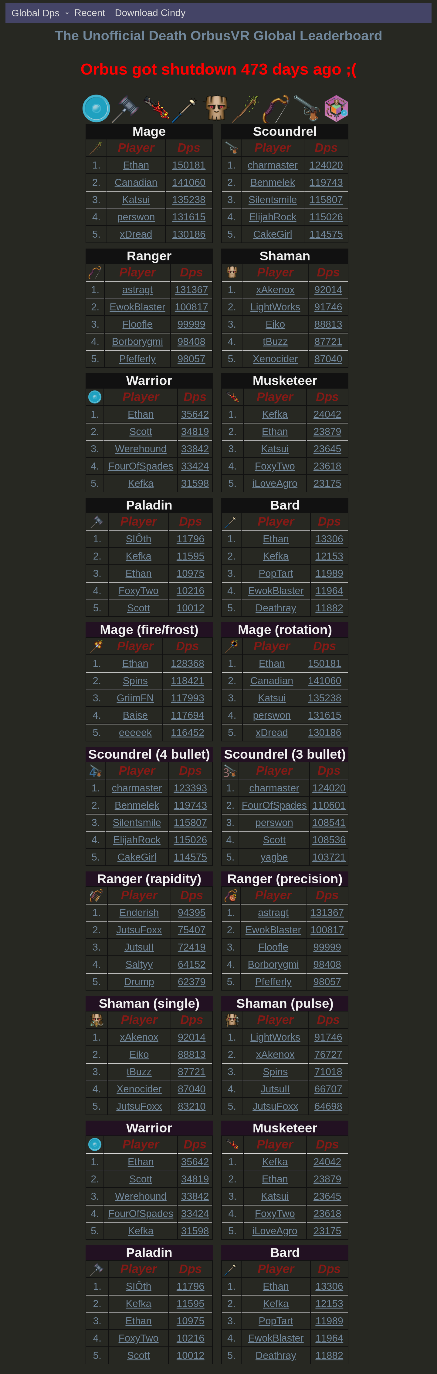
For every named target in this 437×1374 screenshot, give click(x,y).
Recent (89, 12)
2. (96, 182)
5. (96, 234)
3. (96, 199)
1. (96, 165)
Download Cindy (150, 12)
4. (96, 216)
